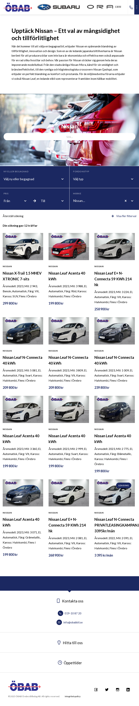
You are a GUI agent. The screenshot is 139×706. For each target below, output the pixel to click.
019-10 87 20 (69, 613)
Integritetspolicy (73, 696)
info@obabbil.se (70, 622)
